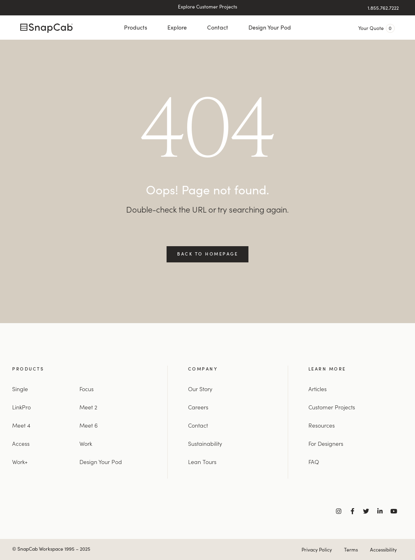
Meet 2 (88, 407)
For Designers (325, 443)
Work (85, 443)
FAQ (313, 462)
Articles (317, 389)
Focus (86, 389)
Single (20, 389)
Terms (351, 549)
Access (21, 443)
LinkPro (21, 407)
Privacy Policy (317, 549)
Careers (198, 407)
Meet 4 (21, 425)
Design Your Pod (269, 27)
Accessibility (383, 549)
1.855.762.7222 (383, 7)
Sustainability (205, 443)
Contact (217, 27)
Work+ (20, 462)
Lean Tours (202, 462)
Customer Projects (331, 407)
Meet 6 (88, 425)
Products (135, 27)
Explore (177, 27)
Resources (321, 425)
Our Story (200, 389)
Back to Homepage (207, 253)
